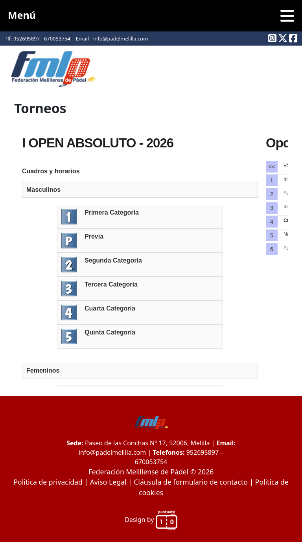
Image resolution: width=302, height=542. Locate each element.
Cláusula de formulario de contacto (191, 482)
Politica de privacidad (47, 482)
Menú (151, 16)
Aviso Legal (108, 482)
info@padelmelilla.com (112, 452)
